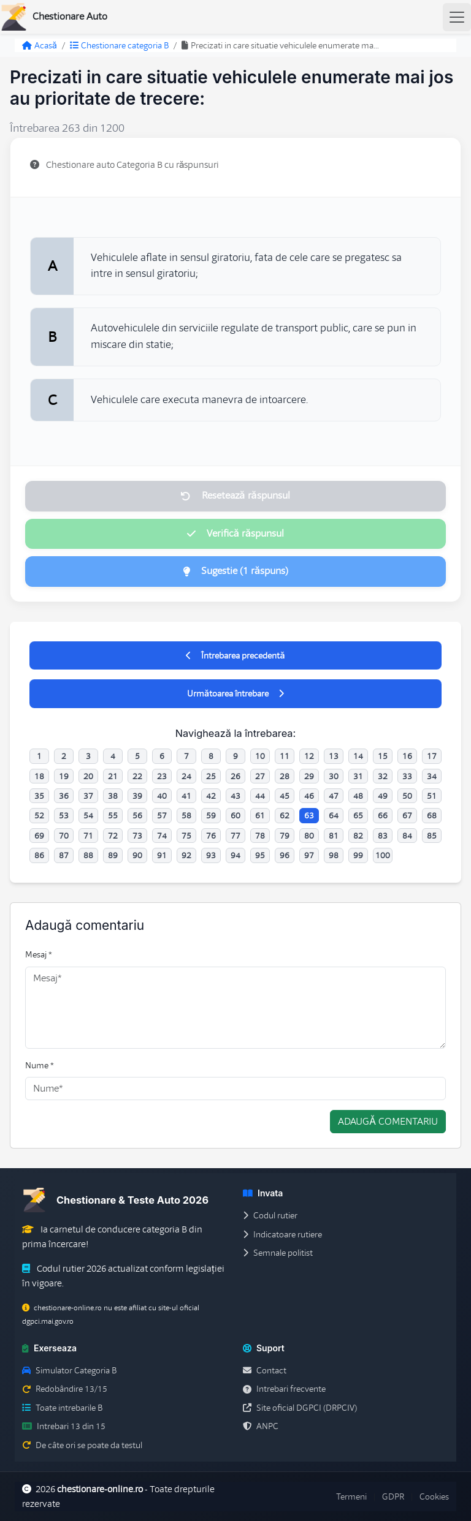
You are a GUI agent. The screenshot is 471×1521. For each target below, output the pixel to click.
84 (407, 835)
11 (284, 755)
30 (334, 776)
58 (186, 815)
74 (162, 835)
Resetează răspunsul (235, 495)
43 (235, 795)
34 (432, 776)
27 (260, 776)
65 (358, 815)
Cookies (434, 1496)
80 (309, 835)
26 (235, 776)
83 (383, 835)
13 (334, 755)
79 (284, 835)
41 (186, 795)
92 (186, 855)
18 (39, 776)
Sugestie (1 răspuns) (235, 571)
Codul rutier (270, 1215)
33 (407, 776)
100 (382, 855)
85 (432, 835)
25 (211, 776)
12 (309, 755)
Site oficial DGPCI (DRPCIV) (300, 1407)
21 (113, 776)
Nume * (39, 1065)
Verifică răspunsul (235, 533)
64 (334, 815)
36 (64, 795)
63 (309, 815)
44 (260, 795)
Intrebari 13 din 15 (63, 1426)
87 (64, 855)
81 (334, 835)
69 (39, 835)
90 (137, 855)
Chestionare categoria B (119, 45)
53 (64, 815)
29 (309, 776)
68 (432, 815)
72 (113, 835)
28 (284, 776)
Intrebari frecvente (284, 1388)
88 (88, 855)
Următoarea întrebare (235, 693)
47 (334, 795)
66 (383, 815)
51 (432, 795)
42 (211, 795)
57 (162, 815)
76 (211, 835)
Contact (264, 1370)
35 (39, 795)
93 (211, 855)
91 (162, 855)
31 (358, 776)
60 (235, 815)
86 (39, 855)
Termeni (351, 1496)
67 (407, 815)
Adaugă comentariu (388, 1121)
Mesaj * (38, 954)
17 (432, 755)
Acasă (39, 45)
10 (260, 755)
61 (260, 815)
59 (211, 815)
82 (358, 835)
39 (137, 795)
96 (284, 855)
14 (358, 755)
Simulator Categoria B (69, 1370)
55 (113, 815)
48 (358, 795)
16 (407, 755)
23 (162, 776)
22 (137, 776)
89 (113, 855)
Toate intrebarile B (62, 1407)
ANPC (260, 1426)
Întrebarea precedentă (235, 655)
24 (186, 776)
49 (383, 795)
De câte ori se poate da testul (82, 1445)
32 (383, 776)
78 (260, 835)
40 (162, 795)
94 (235, 855)
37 (88, 795)
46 (309, 795)
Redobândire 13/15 (64, 1388)
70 (64, 835)
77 (235, 835)
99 (358, 855)
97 (309, 855)
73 (137, 835)
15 (383, 755)
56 (137, 815)
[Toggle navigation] (457, 17)
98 (334, 855)
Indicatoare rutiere (282, 1234)
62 (284, 815)
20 (88, 776)
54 (88, 815)
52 (39, 815)
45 (284, 795)
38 (113, 795)
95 (260, 855)
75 (186, 835)
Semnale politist (278, 1252)
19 (64, 776)
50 (407, 795)
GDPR (393, 1496)
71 (88, 835)
